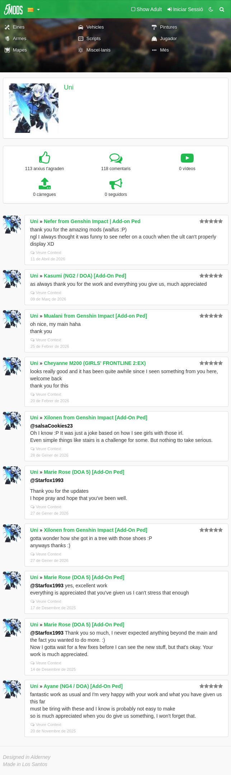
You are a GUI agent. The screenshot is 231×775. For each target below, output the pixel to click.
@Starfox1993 (46, 480)
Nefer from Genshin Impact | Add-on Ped (92, 221)
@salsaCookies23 (51, 426)
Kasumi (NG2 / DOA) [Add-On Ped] (85, 276)
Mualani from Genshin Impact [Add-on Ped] (95, 316)
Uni (69, 87)
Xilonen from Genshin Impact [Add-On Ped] (95, 417)
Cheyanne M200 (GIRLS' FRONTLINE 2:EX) (95, 363)
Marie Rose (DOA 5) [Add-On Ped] (84, 472)
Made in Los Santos (25, 764)
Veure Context (45, 252)
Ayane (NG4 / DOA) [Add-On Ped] (83, 686)
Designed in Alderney (27, 757)
